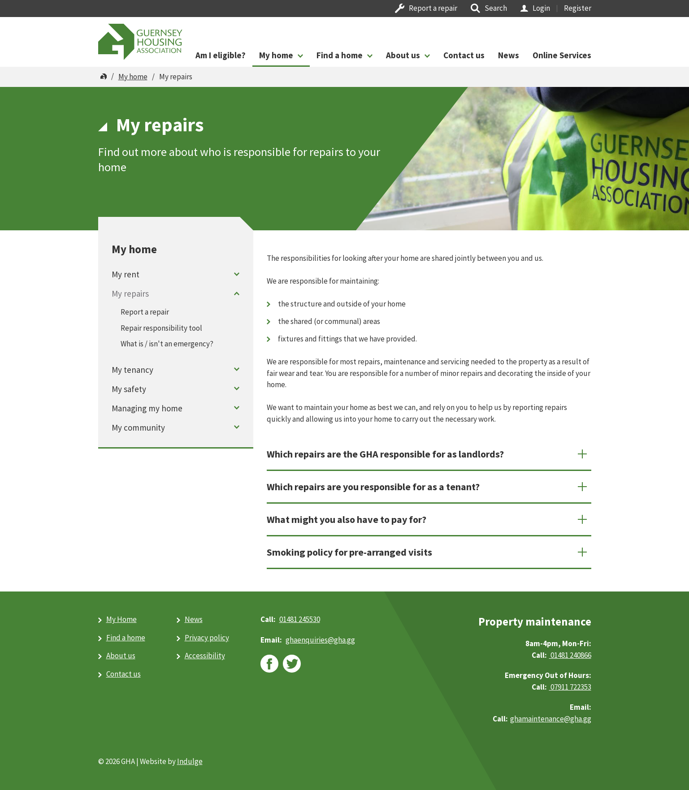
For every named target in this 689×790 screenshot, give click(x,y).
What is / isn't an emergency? (167, 344)
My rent (125, 274)
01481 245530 (299, 619)
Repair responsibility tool (161, 328)
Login (541, 8)
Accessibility (205, 655)
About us (403, 55)
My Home (121, 619)
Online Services (562, 55)
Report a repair (433, 8)
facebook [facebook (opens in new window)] (269, 664)
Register (577, 8)
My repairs (130, 293)
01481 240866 (570, 655)
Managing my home (147, 408)
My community (138, 427)
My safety (129, 389)
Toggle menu (236, 274)
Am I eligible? (220, 55)
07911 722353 (570, 687)
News (508, 55)
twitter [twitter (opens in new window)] (292, 664)
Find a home (339, 55)
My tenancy (132, 369)
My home (276, 55)
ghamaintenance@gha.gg (550, 719)
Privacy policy (207, 638)
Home (103, 76)
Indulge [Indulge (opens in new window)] (190, 761)
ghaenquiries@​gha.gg (320, 640)
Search (496, 8)
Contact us (464, 55)
